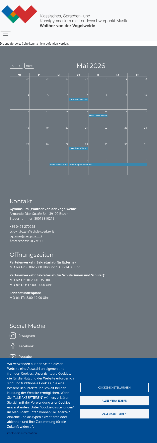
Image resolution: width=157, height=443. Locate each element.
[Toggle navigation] (5, 35)
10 (145, 95)
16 (126, 111)
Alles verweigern (114, 400)
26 (47, 144)
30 (86, 78)
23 (126, 127)
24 (145, 127)
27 (27, 78)
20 (67, 127)
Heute (29, 65)
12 (47, 111)
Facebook (22, 346)
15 (106, 111)
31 (145, 144)
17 (145, 111)
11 (27, 111)
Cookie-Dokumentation (22, 433)
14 (86, 111)
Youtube (21, 356)
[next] (19, 66)
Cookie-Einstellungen (114, 387)
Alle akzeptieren (114, 413)
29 (67, 78)
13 (67, 111)
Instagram (22, 335)
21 (86, 127)
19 (47, 127)
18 (27, 127)
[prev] (13, 66)
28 (47, 78)
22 (106, 127)
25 (27, 144)
